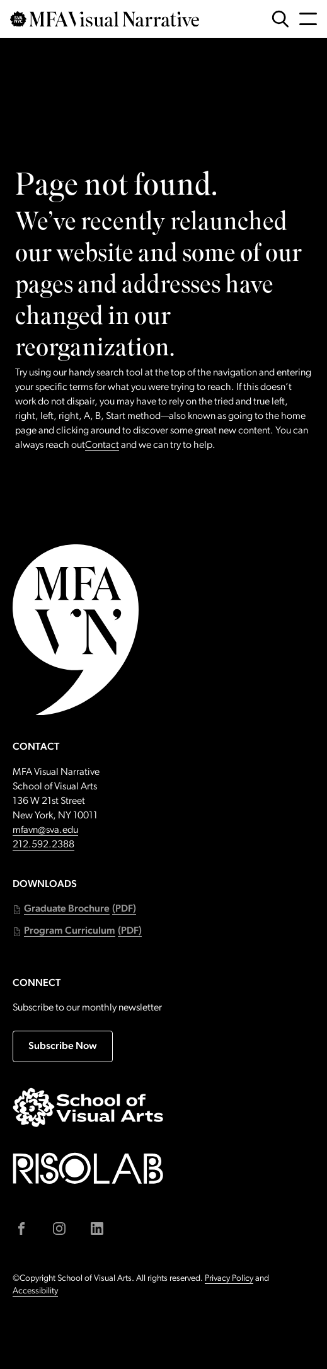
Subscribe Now (62, 1046)
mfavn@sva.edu (45, 830)
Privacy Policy (229, 1278)
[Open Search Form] (280, 19)
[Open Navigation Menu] (308, 19)
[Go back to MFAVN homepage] (104, 19)
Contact (102, 445)
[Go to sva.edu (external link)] (88, 1107)
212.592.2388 (43, 845)
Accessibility (35, 1291)
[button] (74, 909)
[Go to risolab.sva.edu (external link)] (88, 1168)
